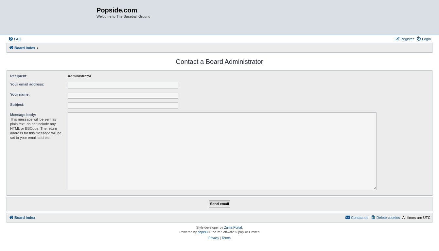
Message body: (23, 115)
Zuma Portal (233, 227)
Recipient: (18, 76)
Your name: (20, 94)
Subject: (17, 104)
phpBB (202, 232)
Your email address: (27, 84)
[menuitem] (14, 39)
